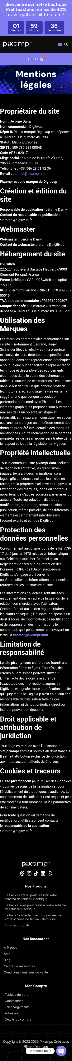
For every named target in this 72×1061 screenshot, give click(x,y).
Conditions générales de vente (26, 972)
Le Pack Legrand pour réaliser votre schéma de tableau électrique (31, 897)
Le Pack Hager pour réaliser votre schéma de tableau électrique (35, 907)
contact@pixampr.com (30, 174)
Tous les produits (17, 925)
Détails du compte (18, 1019)
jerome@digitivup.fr (17, 220)
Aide (7, 954)
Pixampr (46, 1042)
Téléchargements (17, 1007)
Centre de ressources (19, 966)
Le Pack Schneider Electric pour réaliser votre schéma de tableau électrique (34, 917)
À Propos (10, 947)
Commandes (14, 1001)
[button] (60, 44)
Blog (7, 960)
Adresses (11, 1013)
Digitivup (41, 1047)
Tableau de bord (17, 995)
